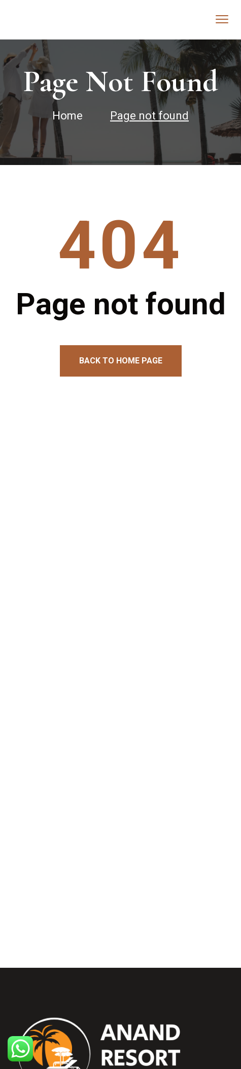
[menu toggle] (222, 19)
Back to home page (120, 360)
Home (67, 115)
